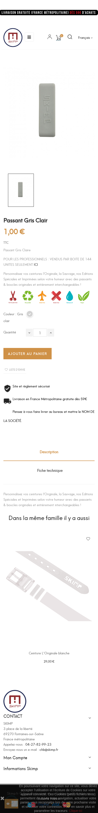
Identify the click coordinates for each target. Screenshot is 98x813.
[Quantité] (40, 333)
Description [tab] (49, 451)
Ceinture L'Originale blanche (49, 652)
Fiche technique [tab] (50, 470)
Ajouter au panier (27, 353)
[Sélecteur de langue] (85, 37)
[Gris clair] (30, 315)
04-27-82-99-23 (38, 744)
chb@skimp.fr (49, 749)
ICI (36, 264)
